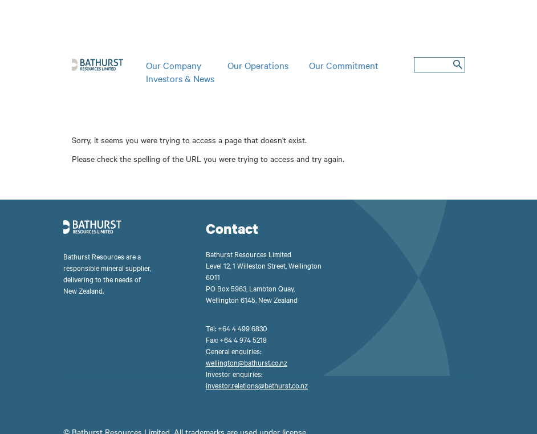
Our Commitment (344, 65)
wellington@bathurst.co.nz (246, 362)
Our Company (173, 65)
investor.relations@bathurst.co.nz (257, 385)
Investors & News (180, 78)
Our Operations (257, 65)
